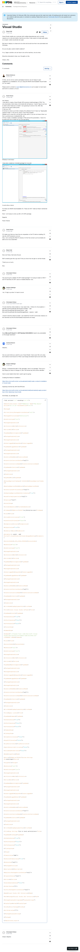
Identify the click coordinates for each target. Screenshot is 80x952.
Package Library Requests (20, 6)
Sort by (47, 68)
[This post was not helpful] (51, 31)
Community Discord (53, 17)
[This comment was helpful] (50, 75)
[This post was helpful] (51, 25)
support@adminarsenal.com (23, 87)
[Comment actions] (50, 84)
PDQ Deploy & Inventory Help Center (3, 6)
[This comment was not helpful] (50, 81)
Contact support (72, 2)
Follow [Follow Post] (45, 32)
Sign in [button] (61, 2)
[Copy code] (45, 400)
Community (8, 6)
